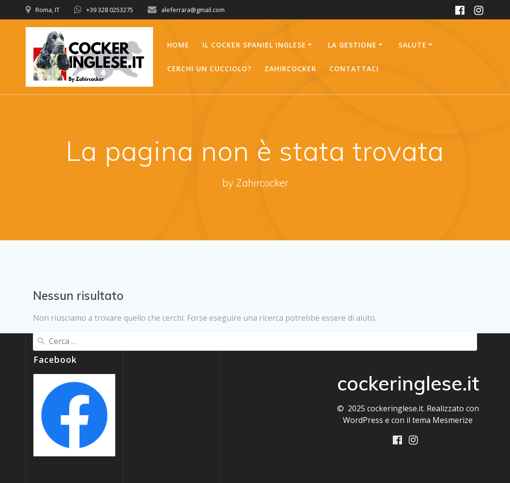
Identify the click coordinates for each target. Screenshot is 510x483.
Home (178, 44)
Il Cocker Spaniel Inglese (254, 44)
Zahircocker (290, 68)
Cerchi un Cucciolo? (209, 68)
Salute (413, 44)
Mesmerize (453, 420)
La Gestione (352, 44)
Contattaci (354, 68)
